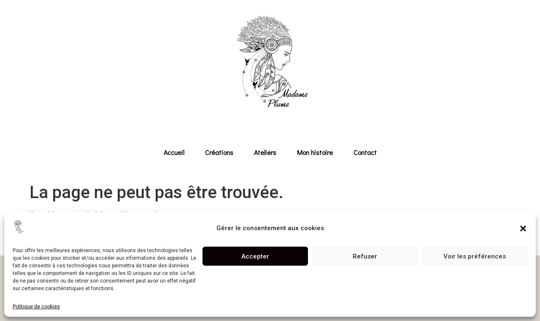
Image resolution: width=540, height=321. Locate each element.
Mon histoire (315, 152)
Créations (219, 152)
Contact (365, 152)
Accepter (255, 256)
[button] (523, 228)
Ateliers (265, 152)
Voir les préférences (474, 256)
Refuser (365, 256)
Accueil (174, 152)
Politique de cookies (36, 307)
